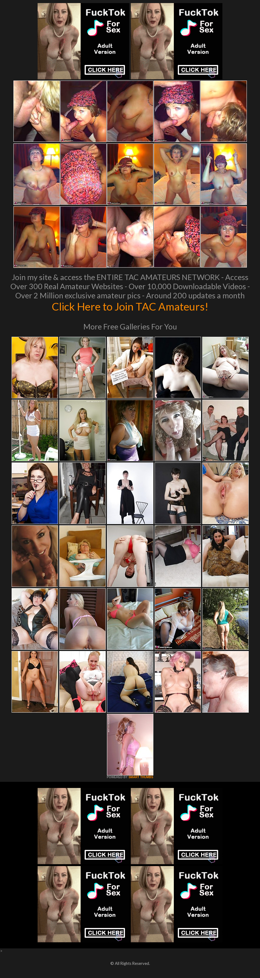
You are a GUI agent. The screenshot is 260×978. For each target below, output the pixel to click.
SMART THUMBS (140, 777)
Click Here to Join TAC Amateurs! (130, 306)
